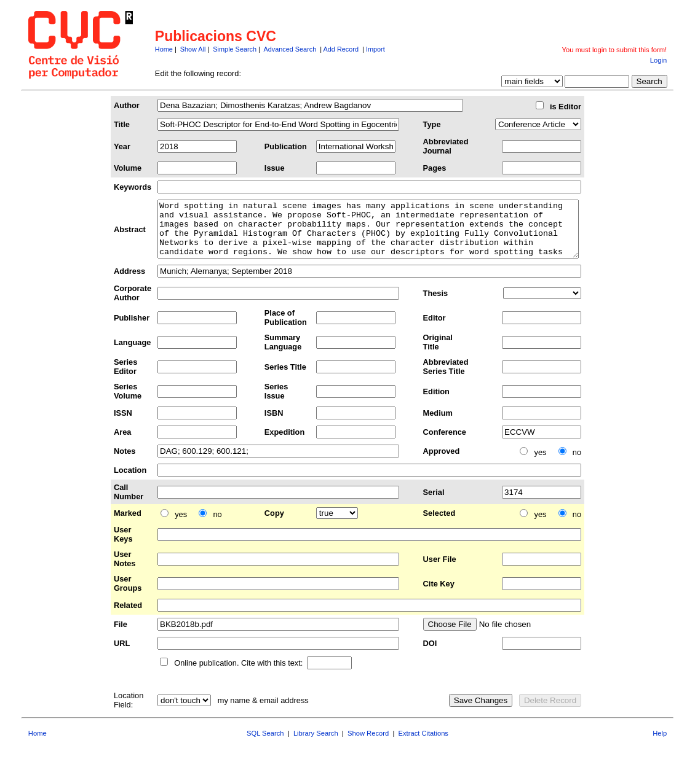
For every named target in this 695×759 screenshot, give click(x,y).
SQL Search (265, 744)
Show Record (368, 744)
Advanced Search (289, 49)
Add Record (341, 49)
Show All (193, 49)
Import (375, 49)
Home (164, 49)
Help (660, 744)
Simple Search (234, 49)
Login (658, 60)
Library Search (315, 744)
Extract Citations (423, 744)
